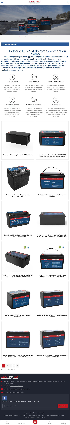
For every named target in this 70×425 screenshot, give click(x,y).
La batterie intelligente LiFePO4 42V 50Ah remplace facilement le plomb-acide (52, 155)
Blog (25, 413)
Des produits (30, 37)
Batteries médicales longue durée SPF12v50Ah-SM (18, 195)
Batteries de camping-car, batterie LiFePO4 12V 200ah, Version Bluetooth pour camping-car (18, 276)
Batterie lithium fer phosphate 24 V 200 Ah (18, 155)
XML (43, 415)
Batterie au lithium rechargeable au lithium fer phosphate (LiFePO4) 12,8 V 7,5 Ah (18, 356)
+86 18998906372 (18, 392)
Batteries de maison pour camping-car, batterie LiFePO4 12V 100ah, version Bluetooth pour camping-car (52, 276)
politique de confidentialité (56, 415)
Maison (21, 37)
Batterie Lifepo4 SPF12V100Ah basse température (18, 316)
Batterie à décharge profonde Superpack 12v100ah (52, 195)
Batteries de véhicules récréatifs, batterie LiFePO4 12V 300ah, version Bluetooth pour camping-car (52, 236)
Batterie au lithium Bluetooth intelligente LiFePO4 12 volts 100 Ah (18, 236)
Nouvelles (32, 413)
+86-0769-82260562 (16, 386)
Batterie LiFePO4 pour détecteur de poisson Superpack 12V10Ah (52, 356)
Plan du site (40, 413)
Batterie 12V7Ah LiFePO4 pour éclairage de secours (52, 316)
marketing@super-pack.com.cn (19, 389)
